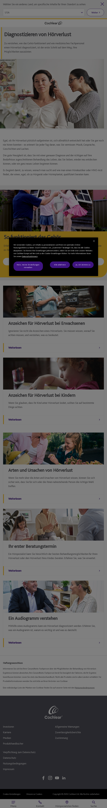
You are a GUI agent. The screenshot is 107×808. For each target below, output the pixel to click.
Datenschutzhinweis (30, 256)
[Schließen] (94, 241)
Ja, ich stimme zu (83, 265)
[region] (53, 256)
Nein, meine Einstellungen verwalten (28, 266)
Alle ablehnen (60, 265)
